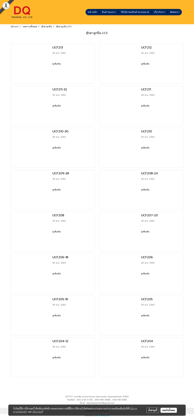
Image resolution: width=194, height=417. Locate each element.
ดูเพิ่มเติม (56, 64)
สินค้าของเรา (109, 12)
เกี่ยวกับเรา (159, 12)
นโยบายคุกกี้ (37, 411)
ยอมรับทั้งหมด (168, 410)
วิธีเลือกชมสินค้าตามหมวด (135, 12)
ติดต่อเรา (175, 12)
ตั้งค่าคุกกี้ (152, 410)
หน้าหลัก (92, 12)
